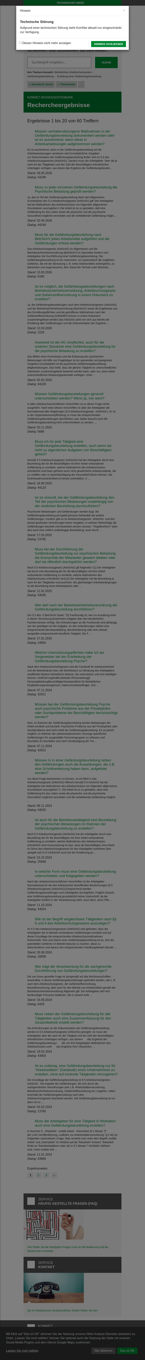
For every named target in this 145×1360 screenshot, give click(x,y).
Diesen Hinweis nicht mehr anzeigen (45, 43)
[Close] (124, 10)
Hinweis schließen (108, 44)
